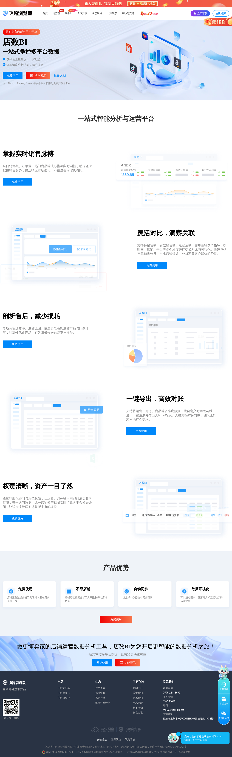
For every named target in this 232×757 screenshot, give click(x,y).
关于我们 (138, 692)
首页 (45, 13)
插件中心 (100, 692)
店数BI (68, 13)
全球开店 (82, 13)
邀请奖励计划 (102, 702)
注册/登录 (221, 14)
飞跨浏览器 (64, 687)
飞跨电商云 (64, 692)
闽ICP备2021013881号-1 (59, 751)
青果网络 (116, 739)
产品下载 (100, 687)
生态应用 (97, 13)
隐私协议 (138, 712)
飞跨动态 (112, 13)
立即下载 (200, 13)
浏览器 (56, 13)
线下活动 (138, 707)
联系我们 (138, 697)
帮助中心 (138, 687)
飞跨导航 (100, 697)
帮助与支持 (128, 13)
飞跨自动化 (64, 697)
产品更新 (138, 702)
